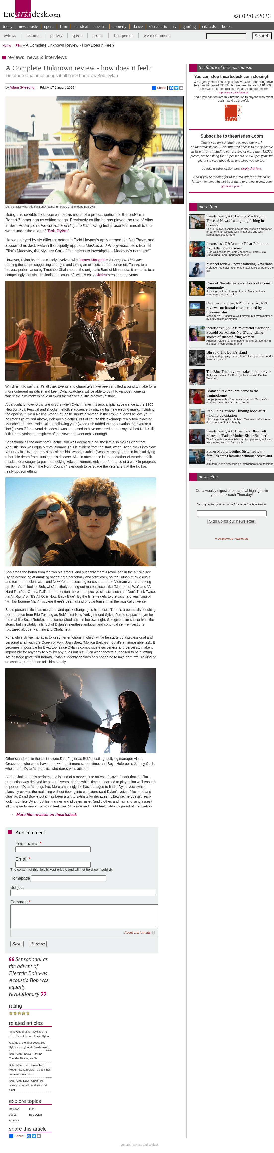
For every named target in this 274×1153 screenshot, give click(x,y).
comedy (120, 26)
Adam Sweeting (22, 87)
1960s (12, 1114)
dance (138, 26)
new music (28, 26)
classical (80, 26)
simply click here (251, 168)
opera (49, 26)
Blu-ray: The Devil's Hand (226, 352)
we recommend (157, 35)
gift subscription (230, 186)
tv (175, 26)
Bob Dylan (58, 230)
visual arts (158, 26)
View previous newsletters (232, 538)
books (227, 26)
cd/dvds (209, 26)
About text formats (137, 932)
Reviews (14, 1108)
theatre (100, 26)
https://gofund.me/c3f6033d (233, 92)
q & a (77, 35)
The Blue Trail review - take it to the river (238, 371)
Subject (17, 887)
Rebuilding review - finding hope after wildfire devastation (235, 413)
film (63, 26)
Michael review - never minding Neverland (239, 264)
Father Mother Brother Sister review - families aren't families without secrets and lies (239, 455)
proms (97, 35)
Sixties (101, 275)
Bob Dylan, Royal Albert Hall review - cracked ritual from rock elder (28, 1085)
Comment (19, 902)
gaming (189, 26)
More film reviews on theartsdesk (46, 814)
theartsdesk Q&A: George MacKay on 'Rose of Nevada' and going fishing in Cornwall (235, 220)
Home (6, 45)
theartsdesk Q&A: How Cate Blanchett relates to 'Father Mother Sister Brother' (236, 433)
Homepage (20, 878)
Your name (26, 843)
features (33, 35)
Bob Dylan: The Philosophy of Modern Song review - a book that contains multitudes (29, 1070)
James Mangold (92, 260)
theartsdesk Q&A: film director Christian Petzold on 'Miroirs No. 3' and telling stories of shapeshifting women (237, 332)
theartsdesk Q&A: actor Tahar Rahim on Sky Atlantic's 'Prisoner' (237, 245)
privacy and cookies (145, 1144)
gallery (56, 35)
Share (159, 88)
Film (19, 45)
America (14, 1120)
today (8, 26)
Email (21, 859)
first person (124, 35)
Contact (125, 1144)
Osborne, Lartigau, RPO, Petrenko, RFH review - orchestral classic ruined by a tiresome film (237, 307)
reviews (9, 35)
